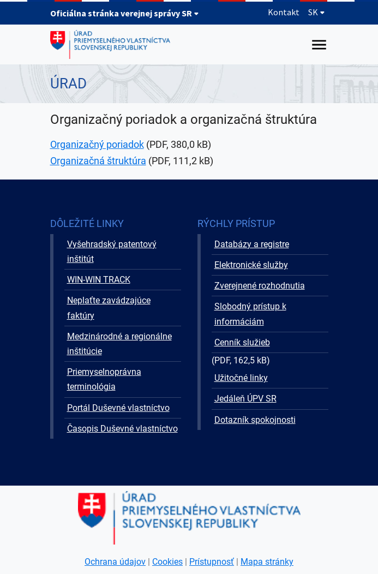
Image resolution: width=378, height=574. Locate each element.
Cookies (167, 562)
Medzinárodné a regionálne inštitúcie (119, 343)
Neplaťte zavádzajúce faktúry (109, 307)
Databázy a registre (251, 244)
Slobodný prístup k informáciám (250, 313)
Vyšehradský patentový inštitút (112, 251)
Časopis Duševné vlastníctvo (122, 428)
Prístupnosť (211, 562)
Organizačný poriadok (97, 144)
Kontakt (283, 12)
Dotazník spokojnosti (255, 420)
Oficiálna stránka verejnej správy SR (124, 13)
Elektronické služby (251, 265)
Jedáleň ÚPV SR (245, 398)
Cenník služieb (242, 342)
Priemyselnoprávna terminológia (104, 379)
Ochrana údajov (115, 562)
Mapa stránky (267, 562)
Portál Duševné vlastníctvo (118, 408)
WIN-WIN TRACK (98, 279)
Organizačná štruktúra (98, 160)
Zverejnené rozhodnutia (259, 285)
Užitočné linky (241, 378)
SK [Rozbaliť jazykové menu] (316, 12)
